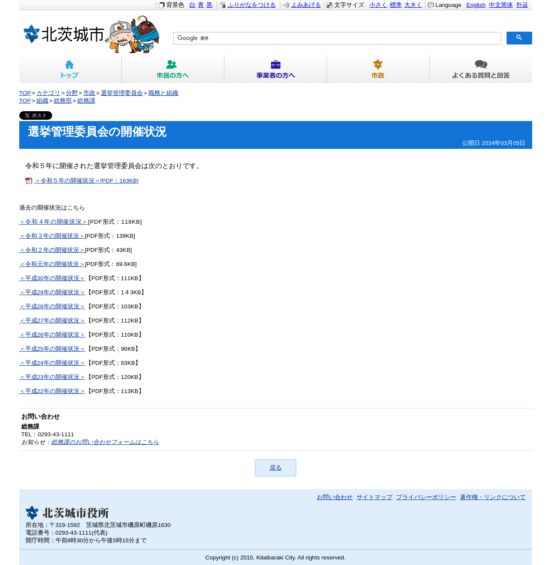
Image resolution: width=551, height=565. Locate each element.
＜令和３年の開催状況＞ (52, 236)
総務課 (86, 101)
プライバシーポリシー (426, 497)
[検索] (336, 38)
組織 (42, 101)
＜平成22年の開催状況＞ (52, 391)
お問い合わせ (335, 497)
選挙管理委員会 (122, 93)
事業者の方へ (275, 69)
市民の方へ (173, 69)
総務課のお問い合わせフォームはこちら (105, 442)
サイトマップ (374, 497)
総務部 (63, 101)
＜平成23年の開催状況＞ (52, 377)
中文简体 (501, 5)
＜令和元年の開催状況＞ (52, 264)
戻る (276, 467)
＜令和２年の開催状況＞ (52, 250)
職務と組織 (163, 93)
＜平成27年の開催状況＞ (52, 320)
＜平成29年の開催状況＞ (52, 292)
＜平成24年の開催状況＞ (52, 363)
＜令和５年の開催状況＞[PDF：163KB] (87, 180)
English (476, 5)
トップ (70, 69)
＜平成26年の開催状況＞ (52, 334)
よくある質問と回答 (481, 69)
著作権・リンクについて (493, 497)
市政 (378, 69)
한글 (522, 5)
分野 (72, 93)
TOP (25, 93)
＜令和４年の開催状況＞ (53, 222)
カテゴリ (48, 93)
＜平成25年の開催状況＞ (52, 349)
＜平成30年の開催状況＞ (52, 278)
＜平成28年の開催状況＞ (52, 306)
